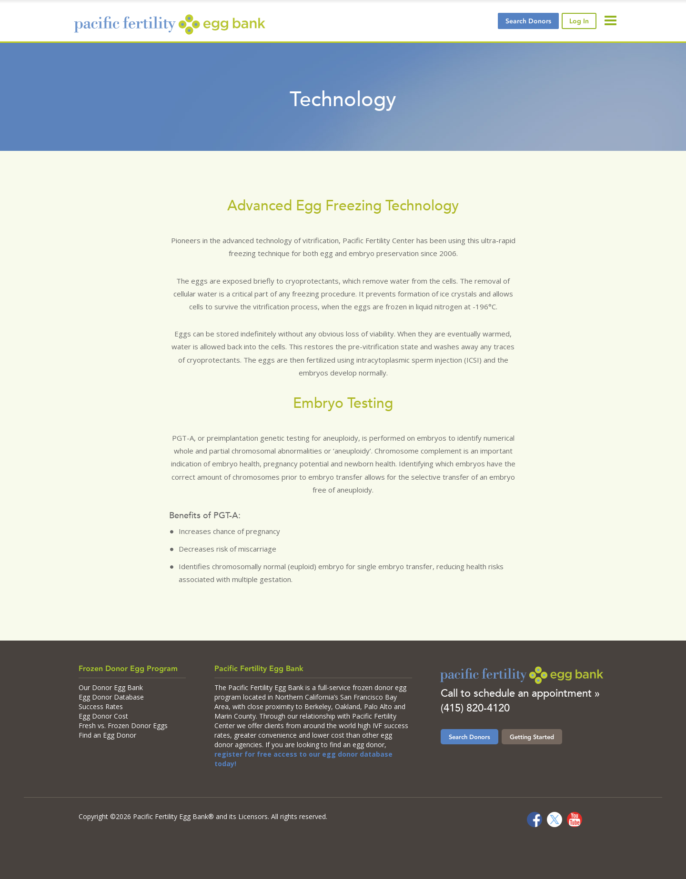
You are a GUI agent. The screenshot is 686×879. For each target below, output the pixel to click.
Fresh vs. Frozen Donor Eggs (123, 725)
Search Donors (469, 737)
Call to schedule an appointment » (520, 693)
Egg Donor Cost (103, 716)
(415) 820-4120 (475, 707)
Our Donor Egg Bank (111, 687)
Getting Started (532, 737)
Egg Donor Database (111, 696)
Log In (579, 21)
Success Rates (101, 706)
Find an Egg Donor (107, 735)
